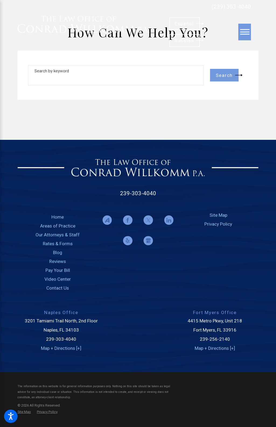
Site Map (218, 215)
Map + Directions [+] (61, 348)
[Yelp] (127, 240)
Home (57, 217)
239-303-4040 (138, 193)
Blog (57, 252)
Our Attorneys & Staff (58, 234)
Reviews (57, 261)
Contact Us (57, 288)
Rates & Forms (58, 243)
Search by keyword (51, 71)
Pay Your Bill (58, 270)
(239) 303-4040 (231, 7)
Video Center (57, 279)
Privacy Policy (218, 224)
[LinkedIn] (168, 220)
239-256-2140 (215, 339)
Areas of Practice (57, 226)
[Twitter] (148, 220)
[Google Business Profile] (148, 240)
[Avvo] (107, 220)
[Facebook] (127, 220)
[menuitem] (58, 217)
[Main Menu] (244, 32)
